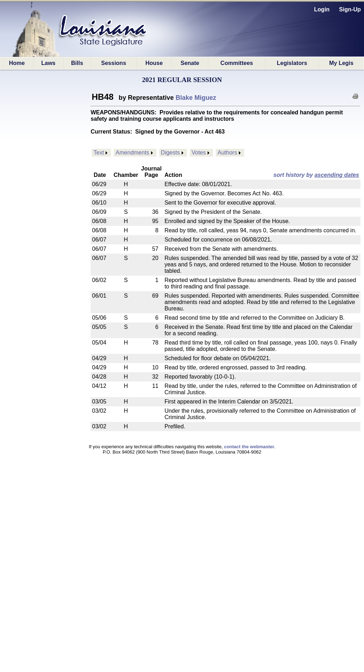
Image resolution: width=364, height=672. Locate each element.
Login (322, 9)
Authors (227, 153)
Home (17, 63)
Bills (77, 63)
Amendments (132, 153)
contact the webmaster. (249, 446)
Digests (170, 153)
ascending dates (337, 175)
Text (98, 153)
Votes (199, 153)
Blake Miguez (196, 97)
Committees (236, 63)
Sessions (113, 63)
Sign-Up (350, 9)
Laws (48, 63)
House (154, 63)
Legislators (292, 63)
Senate (190, 63)
